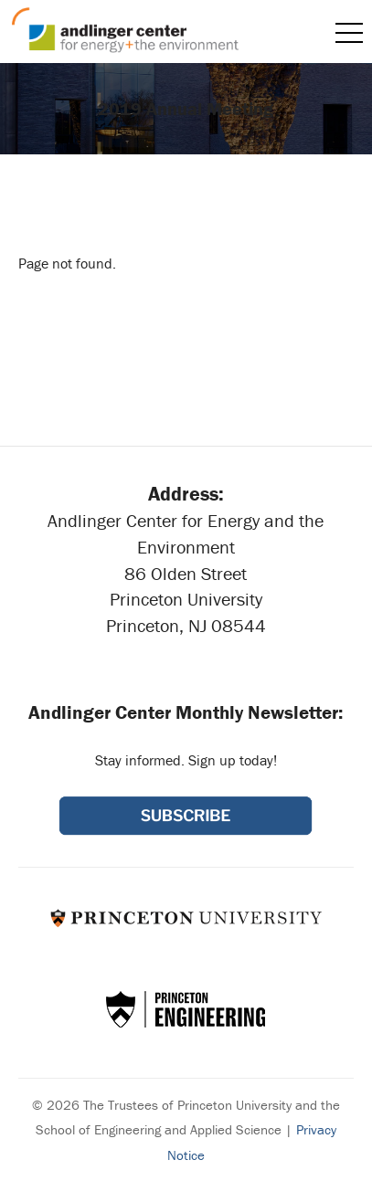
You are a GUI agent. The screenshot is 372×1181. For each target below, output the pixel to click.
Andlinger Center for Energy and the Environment (125, 30)
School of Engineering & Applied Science (185, 1009)
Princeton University (186, 917)
